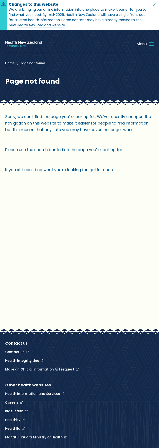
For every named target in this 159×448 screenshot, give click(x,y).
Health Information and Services (33, 393)
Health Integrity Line (22, 360)
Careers (12, 402)
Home (10, 63)
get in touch (101, 169)
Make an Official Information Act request (40, 369)
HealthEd (13, 428)
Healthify (13, 420)
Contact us (15, 352)
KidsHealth (14, 411)
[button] (154, 5)
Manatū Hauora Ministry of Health (34, 437)
